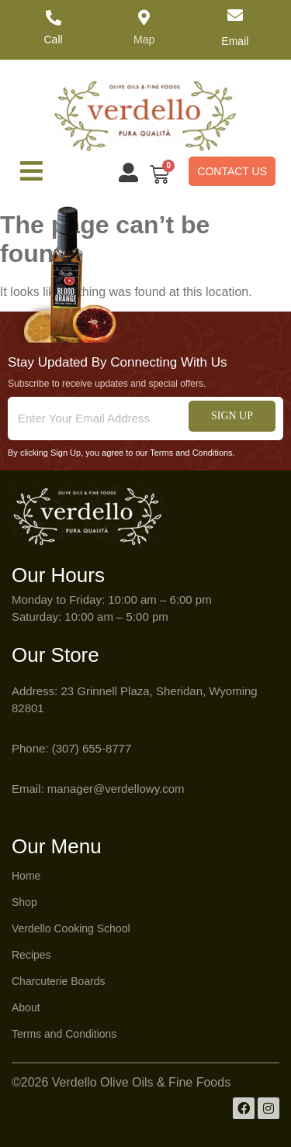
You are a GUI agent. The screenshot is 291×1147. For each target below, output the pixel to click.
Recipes (31, 955)
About (26, 1007)
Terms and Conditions (64, 1034)
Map (143, 39)
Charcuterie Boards (59, 981)
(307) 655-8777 (92, 748)
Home (26, 876)
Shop (24, 902)
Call (53, 39)
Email (234, 41)
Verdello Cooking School (71, 928)
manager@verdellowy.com (116, 788)
